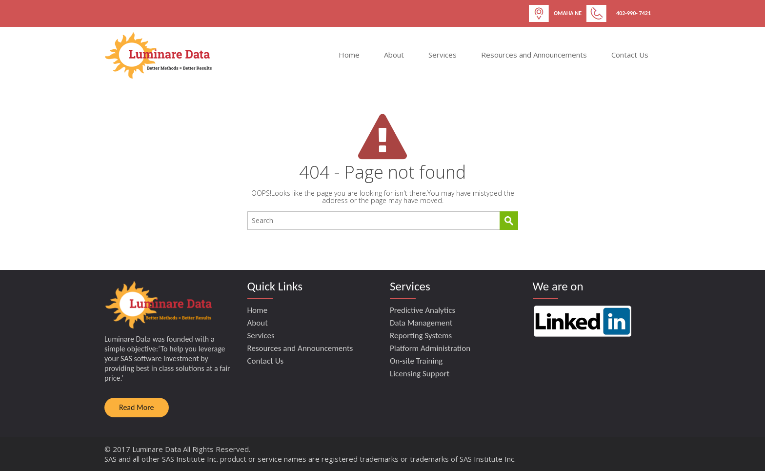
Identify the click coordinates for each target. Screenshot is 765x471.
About (394, 55)
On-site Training (416, 361)
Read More (136, 407)
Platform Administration (430, 348)
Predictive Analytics (422, 310)
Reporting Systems (421, 335)
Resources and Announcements (534, 55)
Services (442, 55)
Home (349, 55)
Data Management (421, 323)
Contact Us (629, 55)
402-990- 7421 (633, 13)
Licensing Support (419, 374)
